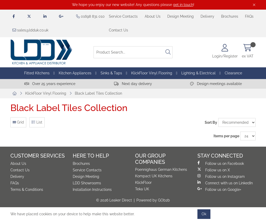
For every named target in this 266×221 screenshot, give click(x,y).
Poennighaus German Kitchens (161, 169)
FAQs (249, 16)
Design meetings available (216, 84)
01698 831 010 (90, 16)
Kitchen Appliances (75, 73)
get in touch (183, 5)
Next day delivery (133, 84)
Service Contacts (123, 16)
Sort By (211, 122)
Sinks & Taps (111, 73)
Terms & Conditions (26, 189)
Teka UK (142, 189)
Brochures (229, 16)
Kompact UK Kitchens (153, 176)
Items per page (226, 136)
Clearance (233, 73)
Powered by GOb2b (153, 200)
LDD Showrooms (87, 183)
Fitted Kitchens (37, 73)
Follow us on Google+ (219, 189)
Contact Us (118, 30)
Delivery (207, 16)
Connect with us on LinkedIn (225, 182)
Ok (204, 214)
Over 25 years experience (49, 84)
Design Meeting (180, 16)
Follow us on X (213, 169)
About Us (153, 16)
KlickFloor (143, 182)
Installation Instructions (92, 189)
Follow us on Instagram (221, 176)
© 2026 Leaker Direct (114, 200)
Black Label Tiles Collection (98, 93)
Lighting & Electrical (198, 73)
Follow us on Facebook (220, 163)
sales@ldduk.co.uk (30, 30)
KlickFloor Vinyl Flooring (151, 73)
